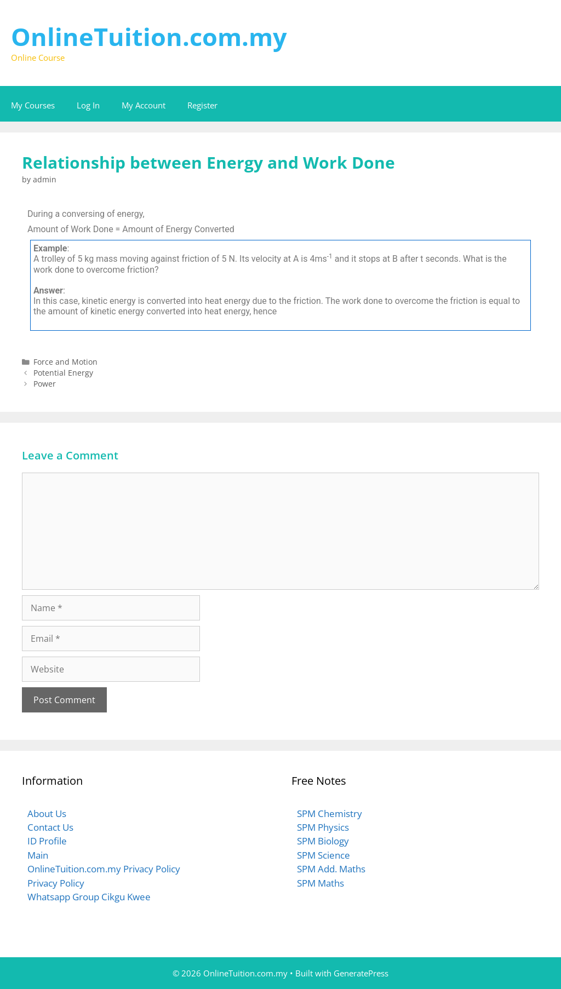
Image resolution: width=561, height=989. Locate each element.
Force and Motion (65, 362)
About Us (46, 813)
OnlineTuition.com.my (149, 36)
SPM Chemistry (329, 813)
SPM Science (323, 855)
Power (44, 383)
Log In (88, 105)
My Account (143, 105)
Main (37, 855)
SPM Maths (320, 883)
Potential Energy (63, 372)
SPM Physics (323, 827)
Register (202, 105)
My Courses (33, 105)
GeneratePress (361, 973)
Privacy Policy (55, 883)
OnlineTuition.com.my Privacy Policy (103, 869)
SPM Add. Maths (331, 869)
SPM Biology (323, 841)
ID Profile (47, 841)
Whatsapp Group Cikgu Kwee (89, 896)
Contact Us (50, 827)
